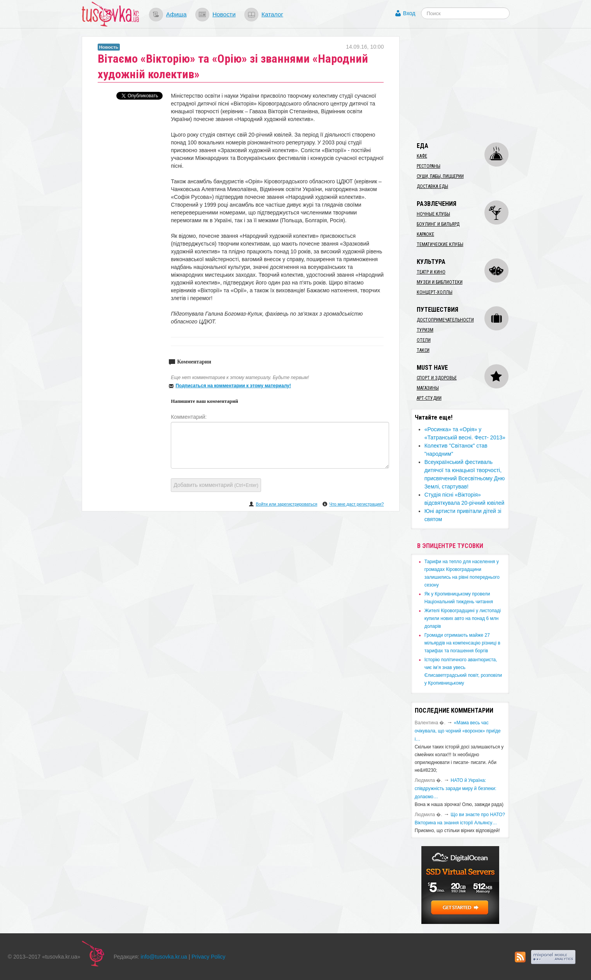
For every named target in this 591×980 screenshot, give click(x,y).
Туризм (425, 330)
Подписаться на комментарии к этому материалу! (233, 385)
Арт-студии (429, 398)
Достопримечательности (445, 320)
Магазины (428, 388)
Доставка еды (432, 186)
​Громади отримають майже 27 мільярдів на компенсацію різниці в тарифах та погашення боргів (462, 642)
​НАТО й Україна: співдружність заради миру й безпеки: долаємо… (455, 788)
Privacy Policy (208, 957)
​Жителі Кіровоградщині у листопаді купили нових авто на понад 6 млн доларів (462, 618)
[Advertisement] (469, 84)
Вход (409, 13)
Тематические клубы (440, 244)
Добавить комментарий (216, 485)
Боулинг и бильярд (438, 224)
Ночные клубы (433, 214)
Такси (423, 350)
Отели (424, 340)
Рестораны (428, 166)
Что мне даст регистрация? (356, 504)
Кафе (422, 156)
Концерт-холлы (434, 292)
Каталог (272, 14)
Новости (224, 14)
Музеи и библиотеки (440, 282)
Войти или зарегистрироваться (286, 504)
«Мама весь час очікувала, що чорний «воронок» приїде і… (458, 731)
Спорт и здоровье (437, 378)
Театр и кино (431, 272)
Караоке (425, 234)
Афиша (176, 14)
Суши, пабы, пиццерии (440, 176)
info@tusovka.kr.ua (164, 957)
